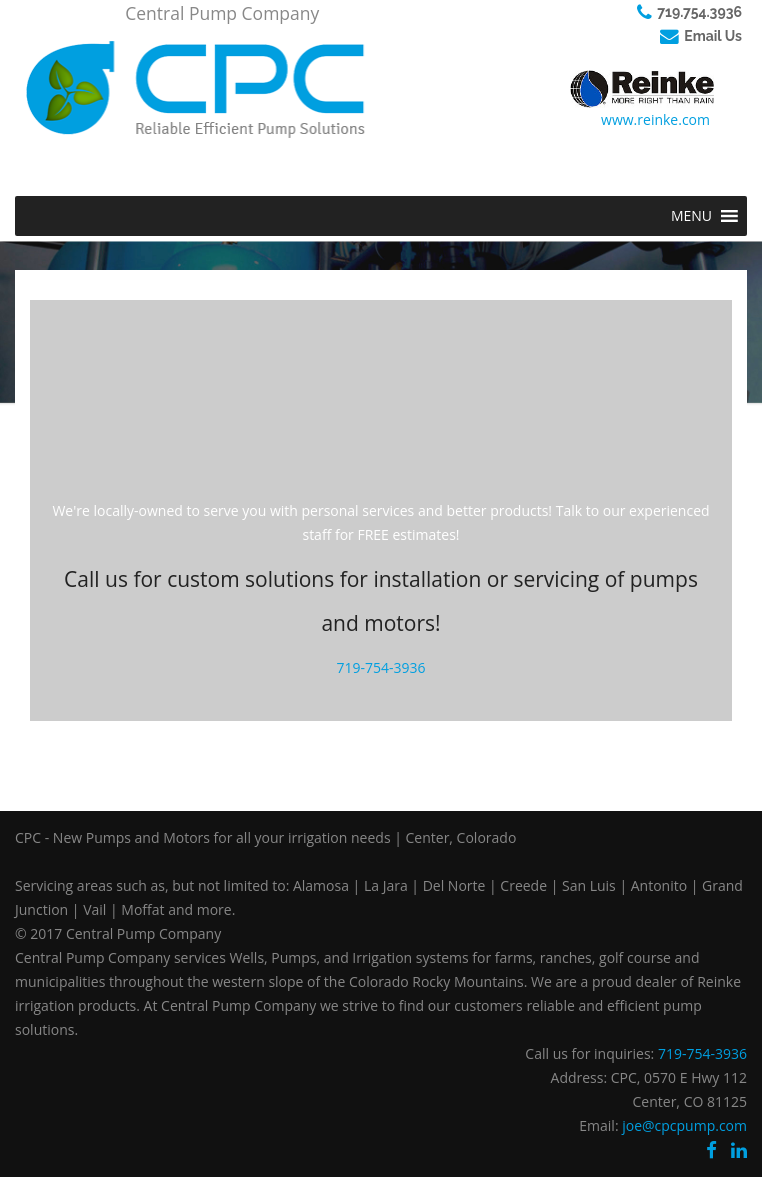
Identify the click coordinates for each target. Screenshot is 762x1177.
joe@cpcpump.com (684, 1125)
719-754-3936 (380, 667)
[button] (691, 216)
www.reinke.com (655, 119)
